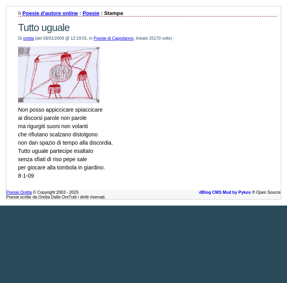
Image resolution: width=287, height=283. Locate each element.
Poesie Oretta (19, 192)
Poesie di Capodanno (114, 38)
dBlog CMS (210, 192)
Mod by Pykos (237, 192)
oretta (28, 38)
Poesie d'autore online (50, 13)
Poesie (91, 13)
